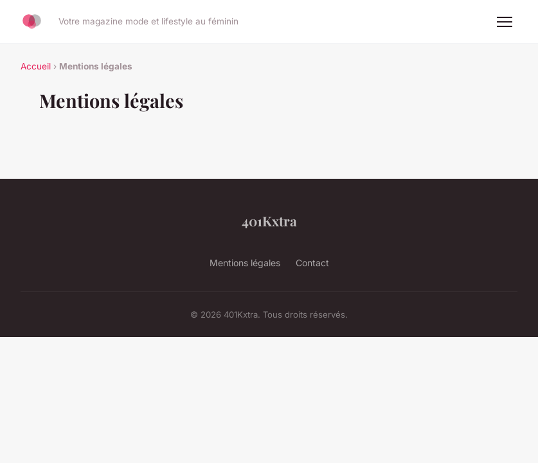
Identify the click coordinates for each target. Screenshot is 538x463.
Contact (312, 262)
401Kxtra (269, 221)
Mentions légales (245, 262)
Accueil (36, 66)
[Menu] (504, 22)
